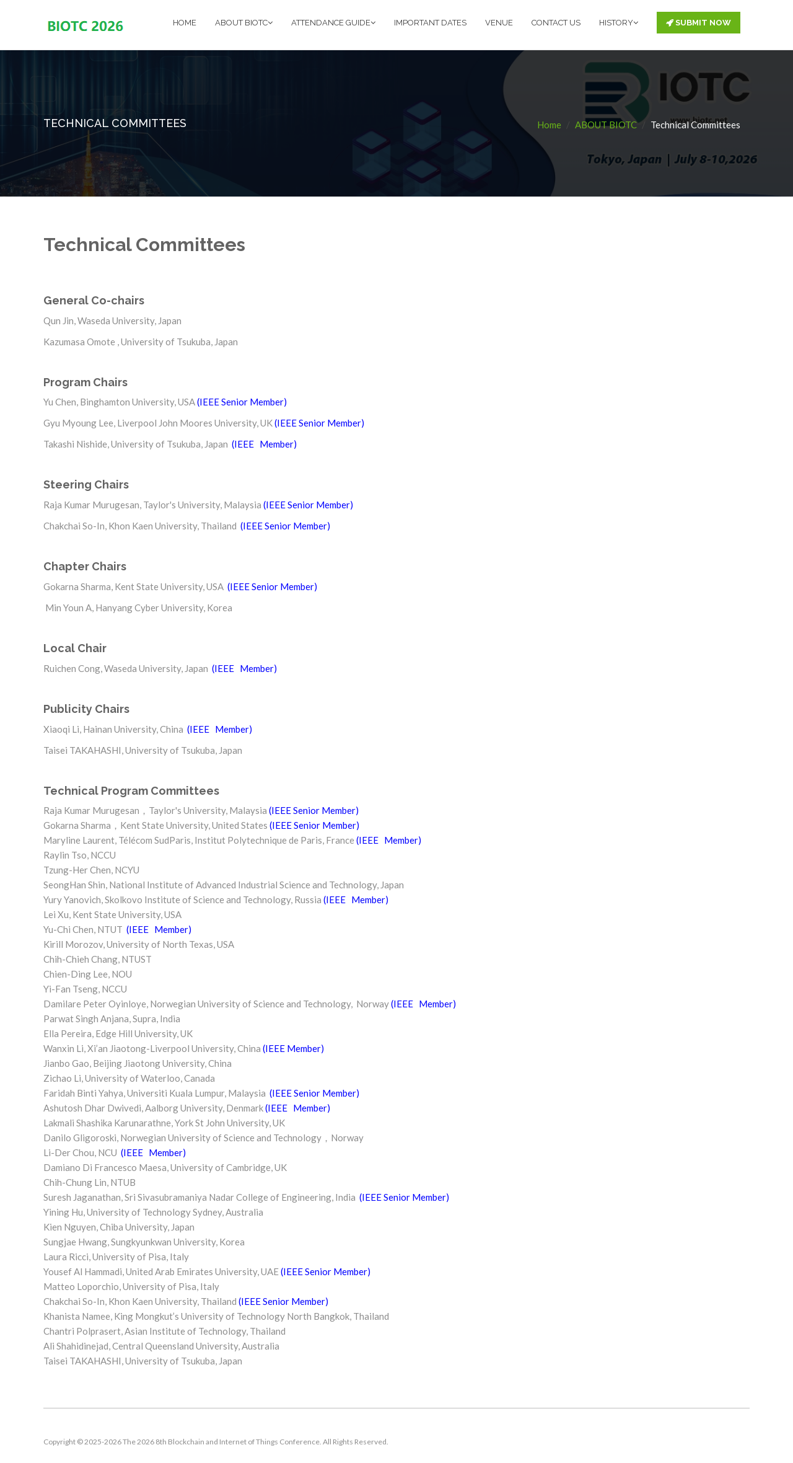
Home (549, 124)
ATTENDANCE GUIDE (333, 22)
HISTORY (618, 22)
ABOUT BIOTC (244, 22)
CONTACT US (556, 22)
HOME (184, 22)
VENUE (499, 22)
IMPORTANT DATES (430, 22)
